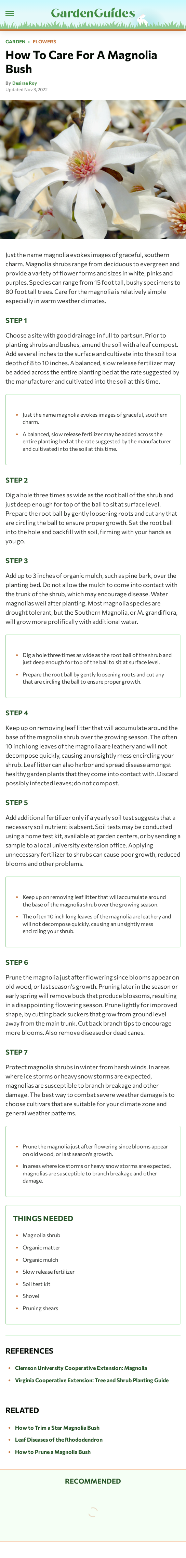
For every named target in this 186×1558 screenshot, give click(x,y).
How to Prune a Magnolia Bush (53, 1451)
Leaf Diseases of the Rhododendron (59, 1439)
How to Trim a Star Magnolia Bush (57, 1427)
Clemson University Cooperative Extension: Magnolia (81, 1367)
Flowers (44, 41)
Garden (15, 41)
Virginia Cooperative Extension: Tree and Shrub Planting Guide (92, 1380)
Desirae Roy (24, 83)
